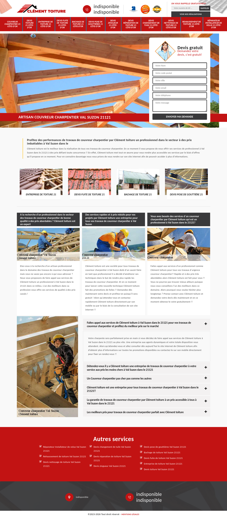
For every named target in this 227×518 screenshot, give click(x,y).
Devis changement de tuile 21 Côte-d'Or (151, 24)
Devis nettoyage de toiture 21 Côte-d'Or (171, 24)
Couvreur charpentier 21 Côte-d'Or (12, 24)
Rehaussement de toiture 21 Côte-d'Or (191, 24)
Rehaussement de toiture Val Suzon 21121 (64, 456)
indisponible (106, 6)
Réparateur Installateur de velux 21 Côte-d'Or (213, 24)
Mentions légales (130, 514)
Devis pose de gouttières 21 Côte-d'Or (95, 24)
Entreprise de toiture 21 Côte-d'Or (46, 24)
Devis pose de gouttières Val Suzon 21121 (165, 447)
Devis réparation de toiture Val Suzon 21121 (112, 458)
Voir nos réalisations (191, 14)
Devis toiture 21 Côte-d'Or (29, 24)
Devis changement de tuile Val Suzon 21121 (112, 449)
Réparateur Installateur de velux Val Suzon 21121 (64, 449)
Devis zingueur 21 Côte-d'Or (113, 24)
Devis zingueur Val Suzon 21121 (110, 466)
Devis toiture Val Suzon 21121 (159, 469)
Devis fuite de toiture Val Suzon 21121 (163, 458)
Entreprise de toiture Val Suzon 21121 (163, 463)
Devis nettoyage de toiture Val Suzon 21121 (62, 464)
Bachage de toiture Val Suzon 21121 (162, 452)
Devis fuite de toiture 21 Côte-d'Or (62, 24)
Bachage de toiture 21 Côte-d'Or (78, 24)
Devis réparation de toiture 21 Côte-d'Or (130, 24)
